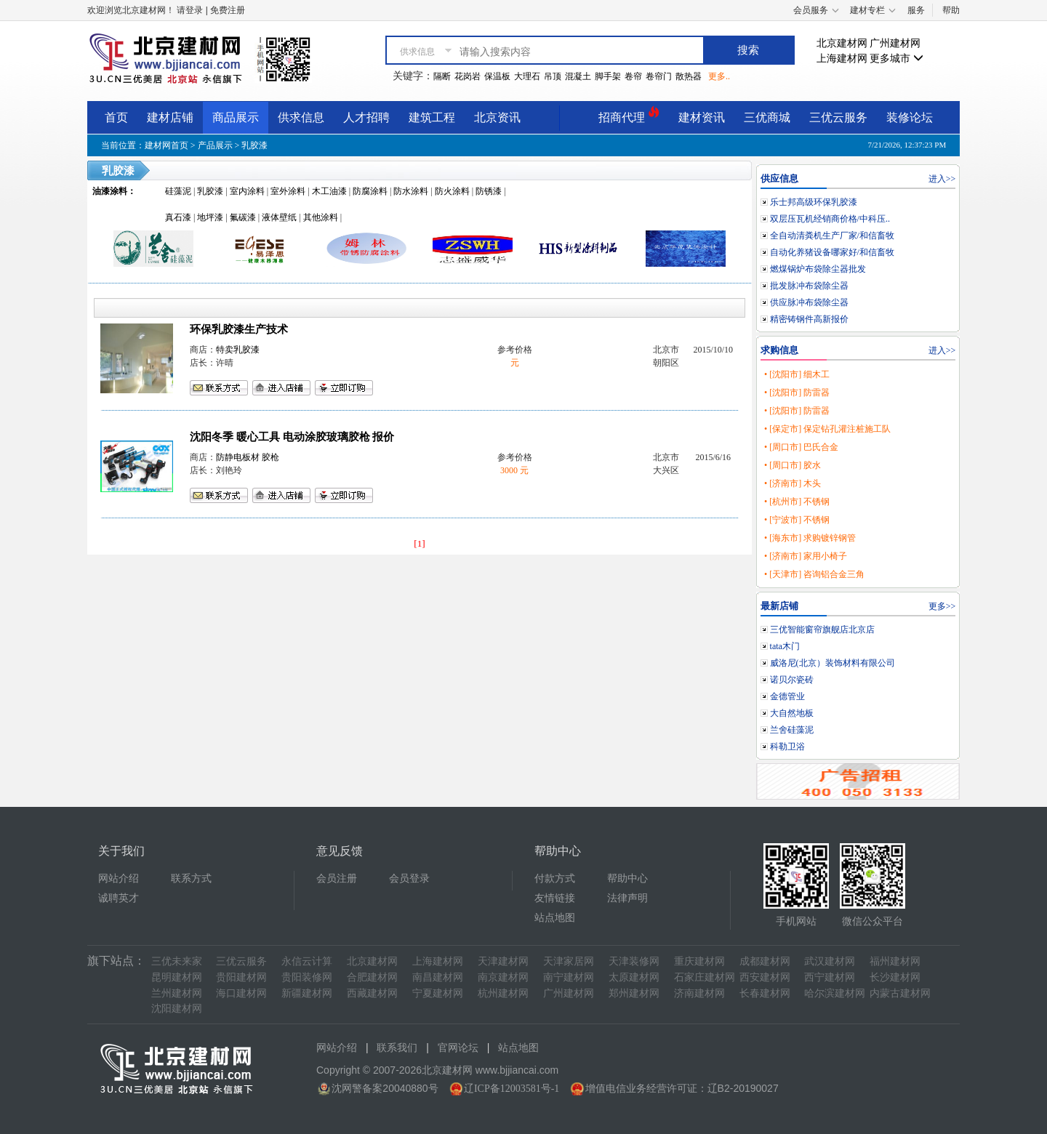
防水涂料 (410, 191)
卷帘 (633, 76)
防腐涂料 (370, 191)
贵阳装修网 (306, 977)
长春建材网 (764, 993)
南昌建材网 (437, 977)
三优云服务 (838, 117)
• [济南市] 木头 (792, 483)
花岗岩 (467, 76)
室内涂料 (247, 191)
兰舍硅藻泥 (792, 730)
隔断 (442, 76)
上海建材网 (842, 58)
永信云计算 (306, 961)
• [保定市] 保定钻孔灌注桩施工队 (827, 429)
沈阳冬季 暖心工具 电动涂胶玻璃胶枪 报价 (292, 437)
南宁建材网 (568, 977)
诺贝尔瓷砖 (792, 680)
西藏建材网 (372, 993)
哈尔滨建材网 (834, 993)
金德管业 (787, 696)
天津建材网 (503, 961)
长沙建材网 (895, 977)
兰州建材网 (176, 993)
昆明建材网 (176, 977)
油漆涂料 (109, 191)
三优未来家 (176, 961)
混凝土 (578, 76)
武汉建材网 (829, 961)
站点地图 (554, 917)
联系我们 (397, 1047)
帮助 (951, 10)
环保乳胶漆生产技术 (239, 329)
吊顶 (552, 76)
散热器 (688, 76)
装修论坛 (909, 117)
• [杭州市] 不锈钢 (797, 501)
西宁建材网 (829, 977)
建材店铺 (170, 117)
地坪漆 (210, 217)
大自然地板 (792, 713)
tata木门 (785, 646)
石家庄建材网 (704, 977)
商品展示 (235, 117)
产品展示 (215, 145)
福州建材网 (895, 961)
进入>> (942, 179)
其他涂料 (320, 217)
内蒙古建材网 (900, 993)
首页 (116, 117)
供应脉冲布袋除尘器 (809, 302)
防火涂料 (452, 191)
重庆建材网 (699, 961)
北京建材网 (842, 43)
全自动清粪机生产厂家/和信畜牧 (832, 235)
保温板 (497, 76)
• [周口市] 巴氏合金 (801, 447)
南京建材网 (503, 977)
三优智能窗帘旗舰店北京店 (822, 629)
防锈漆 (489, 191)
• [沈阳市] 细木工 (797, 374)
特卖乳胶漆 (238, 350)
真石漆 (178, 217)
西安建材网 (764, 977)
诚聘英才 (118, 898)
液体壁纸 (279, 217)
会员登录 (409, 878)
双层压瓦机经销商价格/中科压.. (830, 219)
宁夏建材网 (437, 993)
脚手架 (608, 76)
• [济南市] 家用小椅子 (805, 556)
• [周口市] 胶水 (792, 465)
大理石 (527, 76)
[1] (419, 543)
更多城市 (896, 58)
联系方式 (191, 878)
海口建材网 (241, 993)
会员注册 (336, 878)
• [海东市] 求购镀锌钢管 (810, 538)
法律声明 (627, 898)
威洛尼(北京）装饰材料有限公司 (832, 663)
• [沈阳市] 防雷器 (797, 392)
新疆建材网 (306, 993)
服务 (916, 10)
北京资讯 (497, 117)
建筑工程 (432, 117)
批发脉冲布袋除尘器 (809, 286)
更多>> (942, 606)
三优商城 (767, 117)
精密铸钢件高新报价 (809, 319)
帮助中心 (627, 878)
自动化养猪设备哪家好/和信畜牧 (832, 252)
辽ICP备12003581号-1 (511, 1088)
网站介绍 (118, 878)
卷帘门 (659, 76)
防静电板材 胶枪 (247, 457)
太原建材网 (634, 977)
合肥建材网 (372, 977)
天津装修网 (634, 961)
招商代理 (628, 115)
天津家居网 (568, 961)
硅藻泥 (178, 191)
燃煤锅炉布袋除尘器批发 (818, 269)
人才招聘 (366, 117)
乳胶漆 (254, 145)
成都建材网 (764, 961)
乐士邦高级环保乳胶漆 (813, 202)
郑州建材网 (634, 993)
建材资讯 (701, 117)
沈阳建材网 (176, 1008)
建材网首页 (166, 145)
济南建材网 (699, 993)
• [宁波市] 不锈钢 (797, 520)
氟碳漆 (243, 217)
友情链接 (554, 898)
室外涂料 (287, 191)
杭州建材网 (503, 993)
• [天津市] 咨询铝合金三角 (814, 574)
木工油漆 (329, 191)
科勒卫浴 (787, 746)
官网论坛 (458, 1047)
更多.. (719, 76)
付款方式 (554, 878)
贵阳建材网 (241, 977)
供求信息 (301, 117)
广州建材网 (895, 43)
